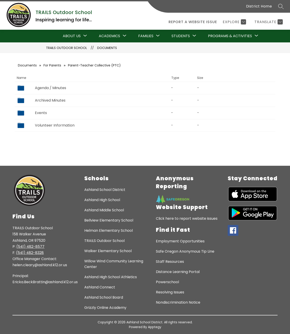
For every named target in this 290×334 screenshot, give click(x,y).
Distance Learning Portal (178, 271)
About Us (72, 36)
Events (41, 112)
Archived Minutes (50, 100)
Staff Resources (170, 261)
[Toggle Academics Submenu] (124, 36)
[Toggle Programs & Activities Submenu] (256, 36)
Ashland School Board (103, 297)
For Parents (52, 65)
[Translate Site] (268, 22)
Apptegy (154, 327)
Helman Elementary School (108, 230)
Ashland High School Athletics (110, 277)
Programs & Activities (230, 36)
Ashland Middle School (104, 210)
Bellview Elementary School (108, 220)
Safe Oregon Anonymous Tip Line (185, 251)
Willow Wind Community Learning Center (113, 263)
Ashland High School (102, 199)
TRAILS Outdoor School (66, 48)
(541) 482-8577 (30, 246)
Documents (107, 48)
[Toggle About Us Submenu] (85, 36)
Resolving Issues (170, 292)
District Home (259, 6)
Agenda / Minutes (50, 87)
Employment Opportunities (180, 241)
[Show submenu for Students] (181, 36)
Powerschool (167, 282)
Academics (109, 36)
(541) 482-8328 (30, 252)
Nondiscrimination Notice (178, 302)
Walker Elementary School (108, 251)
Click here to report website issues (187, 218)
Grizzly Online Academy (105, 307)
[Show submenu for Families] (145, 36)
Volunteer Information (55, 125)
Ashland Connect (99, 287)
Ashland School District (104, 189)
